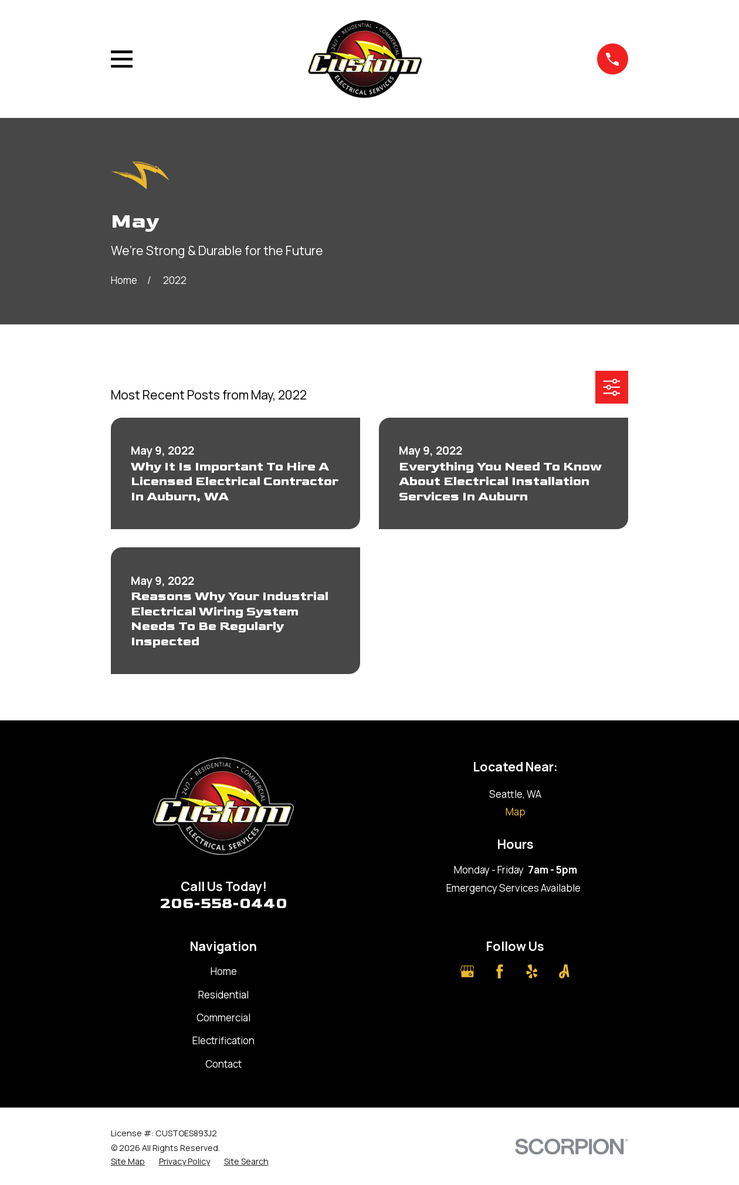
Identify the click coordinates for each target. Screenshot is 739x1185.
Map (516, 811)
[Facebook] (500, 971)
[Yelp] (532, 971)
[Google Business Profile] (467, 971)
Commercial (223, 1017)
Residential (223, 994)
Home (224, 971)
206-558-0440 (223, 904)
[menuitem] (128, 1161)
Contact (223, 1064)
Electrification (223, 1040)
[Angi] (564, 971)
